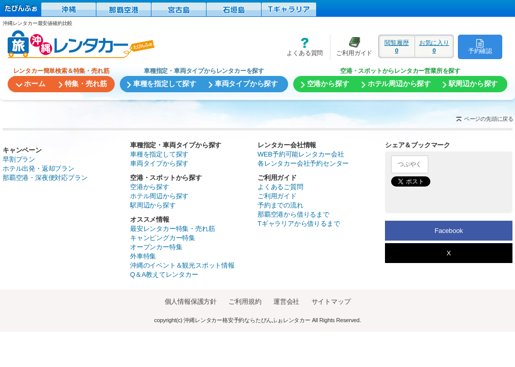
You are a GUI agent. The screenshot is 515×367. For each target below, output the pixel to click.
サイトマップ (331, 301)
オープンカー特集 (156, 247)
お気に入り (434, 46)
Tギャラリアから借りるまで (299, 223)
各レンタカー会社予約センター (303, 163)
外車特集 (143, 256)
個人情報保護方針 (191, 301)
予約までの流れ (280, 205)
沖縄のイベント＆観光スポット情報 (182, 265)
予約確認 (480, 46)
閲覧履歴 (397, 46)
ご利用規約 (244, 301)
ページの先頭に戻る (488, 119)
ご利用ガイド (351, 46)
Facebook (448, 230)
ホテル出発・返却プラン (38, 168)
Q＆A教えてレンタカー (164, 274)
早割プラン (19, 159)
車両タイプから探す (159, 163)
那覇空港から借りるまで (293, 214)
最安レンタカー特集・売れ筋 (172, 228)
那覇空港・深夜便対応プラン (45, 177)
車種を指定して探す (159, 154)
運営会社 (286, 301)
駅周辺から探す (153, 205)
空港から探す (149, 187)
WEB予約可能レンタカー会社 (301, 154)
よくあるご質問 (280, 187)
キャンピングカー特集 (162, 238)
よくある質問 (301, 46)
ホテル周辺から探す (159, 196)
